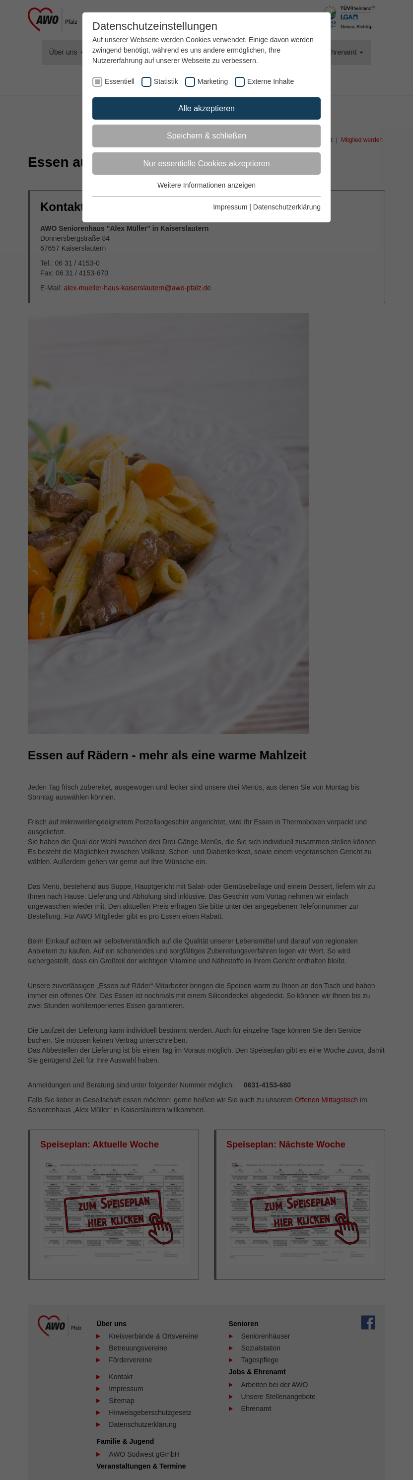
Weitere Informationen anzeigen (206, 185)
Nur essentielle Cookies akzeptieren (206, 163)
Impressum (230, 207)
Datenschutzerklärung (287, 207)
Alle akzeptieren (206, 108)
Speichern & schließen (206, 136)
